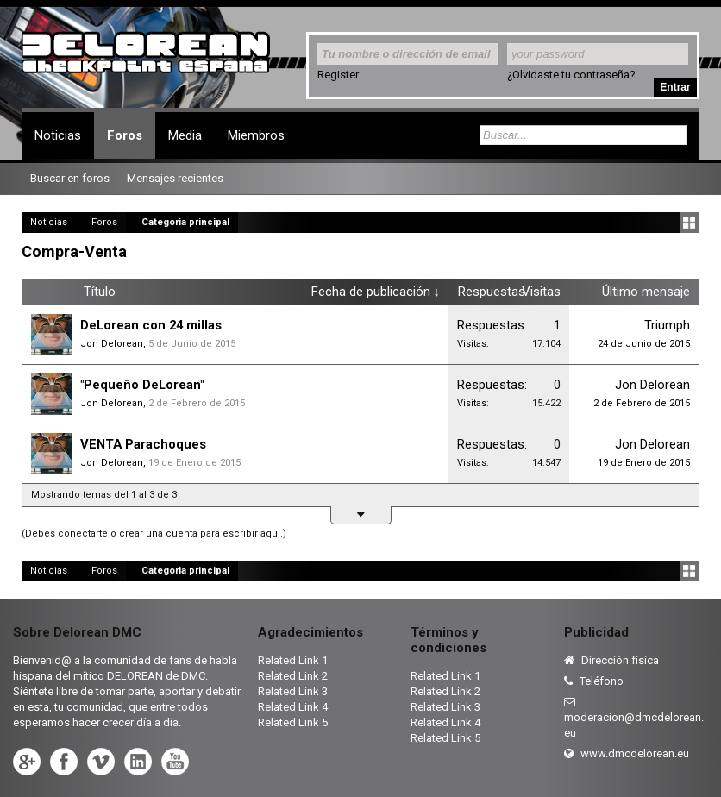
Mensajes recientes (175, 178)
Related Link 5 (293, 722)
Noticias (57, 135)
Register (338, 74)
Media (185, 135)
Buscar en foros (70, 178)
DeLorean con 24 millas (151, 325)
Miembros (256, 135)
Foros (124, 135)
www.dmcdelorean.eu (626, 753)
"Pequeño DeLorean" (142, 384)
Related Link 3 (293, 691)
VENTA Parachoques (143, 444)
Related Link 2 (293, 675)
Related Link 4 (293, 706)
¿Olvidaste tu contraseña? (571, 74)
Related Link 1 (293, 660)
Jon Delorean (111, 343)
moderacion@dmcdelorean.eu (634, 717)
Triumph (667, 325)
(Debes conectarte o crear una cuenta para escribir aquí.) (154, 533)
